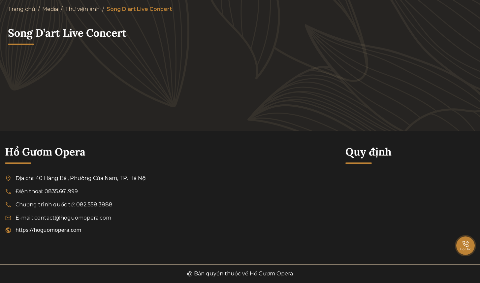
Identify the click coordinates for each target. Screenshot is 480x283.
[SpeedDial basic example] (465, 239)
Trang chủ (21, 9)
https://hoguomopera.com (48, 229)
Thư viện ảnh (82, 9)
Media (50, 9)
